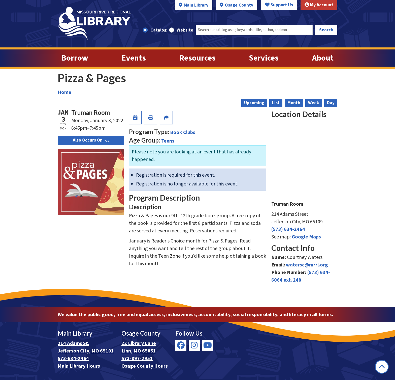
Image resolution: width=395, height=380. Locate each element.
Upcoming (254, 103)
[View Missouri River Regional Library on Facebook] (180, 345)
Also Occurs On (91, 140)
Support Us (279, 5)
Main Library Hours (79, 366)
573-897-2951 (137, 358)
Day (331, 103)
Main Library (196, 5)
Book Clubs (182, 132)
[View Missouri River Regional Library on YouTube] (207, 345)
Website (185, 30)
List (276, 103)
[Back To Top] (382, 367)
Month (293, 103)
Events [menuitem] (134, 58)
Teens (167, 141)
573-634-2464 (73, 358)
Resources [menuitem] (197, 58)
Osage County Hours (144, 366)
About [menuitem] (323, 58)
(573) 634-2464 (288, 229)
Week (313, 103)
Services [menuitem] (264, 58)
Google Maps (306, 236)
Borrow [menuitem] (74, 58)
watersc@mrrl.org (307, 264)
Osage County (239, 5)
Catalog (158, 30)
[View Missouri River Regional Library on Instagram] (194, 345)
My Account (319, 5)
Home (64, 92)
